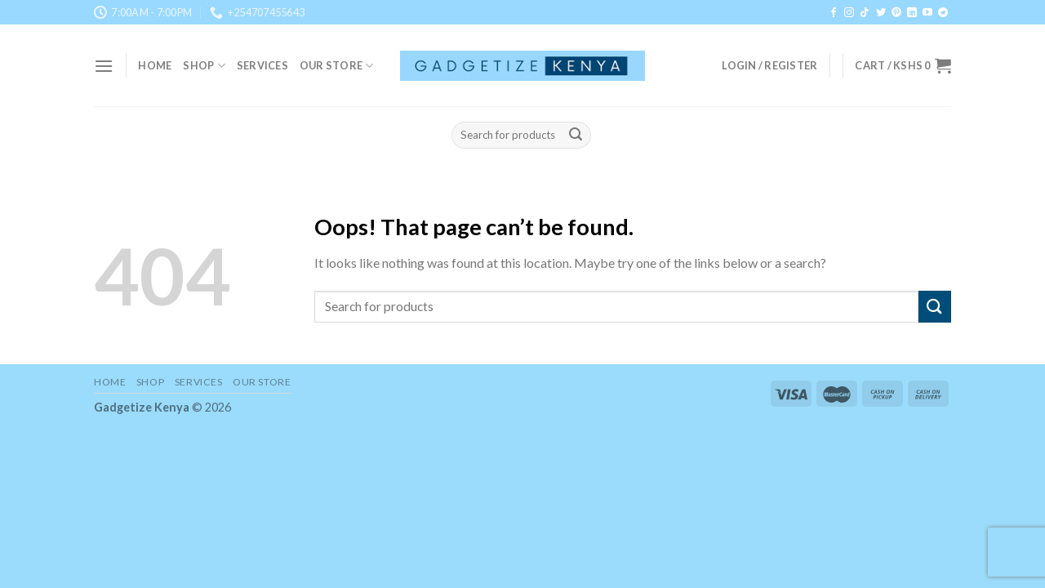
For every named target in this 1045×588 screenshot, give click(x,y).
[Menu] (103, 66)
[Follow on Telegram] (943, 13)
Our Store (337, 66)
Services (262, 65)
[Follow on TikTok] (864, 13)
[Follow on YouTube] (927, 13)
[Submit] (576, 135)
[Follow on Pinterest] (896, 13)
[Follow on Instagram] (849, 13)
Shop (204, 66)
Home (154, 65)
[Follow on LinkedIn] (912, 13)
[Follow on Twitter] (881, 13)
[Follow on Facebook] (833, 13)
